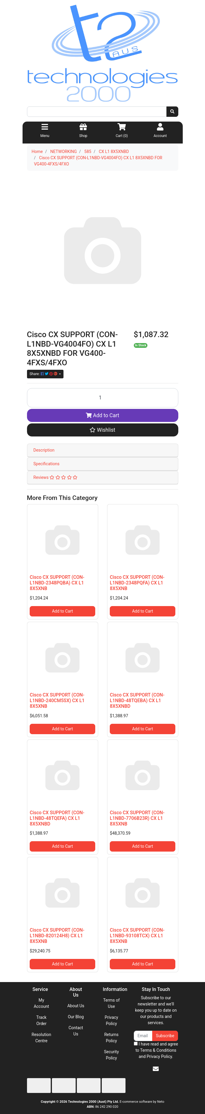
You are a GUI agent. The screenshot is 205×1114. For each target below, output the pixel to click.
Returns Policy (111, 1037)
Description (44, 450)
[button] (102, 429)
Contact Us (76, 1030)
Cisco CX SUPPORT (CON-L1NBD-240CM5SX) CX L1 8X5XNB (57, 700)
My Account (41, 1003)
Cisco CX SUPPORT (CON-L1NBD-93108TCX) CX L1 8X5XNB (137, 935)
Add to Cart (102, 415)
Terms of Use (111, 1003)
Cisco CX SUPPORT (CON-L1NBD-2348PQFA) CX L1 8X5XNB (137, 582)
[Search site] (172, 111)
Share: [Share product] (44, 374)
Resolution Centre (41, 1037)
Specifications (47, 463)
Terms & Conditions (158, 1050)
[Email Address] (143, 1036)
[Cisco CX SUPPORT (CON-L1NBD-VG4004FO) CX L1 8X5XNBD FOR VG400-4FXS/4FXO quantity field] (102, 397)
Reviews (56, 477)
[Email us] (156, 1068)
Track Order (41, 1020)
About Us (75, 1005)
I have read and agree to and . (156, 1050)
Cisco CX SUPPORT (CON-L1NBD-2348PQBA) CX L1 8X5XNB (57, 582)
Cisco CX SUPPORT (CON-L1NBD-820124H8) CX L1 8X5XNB (57, 935)
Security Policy (111, 1054)
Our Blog (76, 1016)
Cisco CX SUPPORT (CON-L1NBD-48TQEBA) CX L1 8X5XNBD (137, 700)
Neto (160, 1102)
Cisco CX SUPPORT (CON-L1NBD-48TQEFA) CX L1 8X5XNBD (57, 818)
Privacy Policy (111, 1020)
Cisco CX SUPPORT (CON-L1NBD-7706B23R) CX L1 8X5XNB (137, 818)
